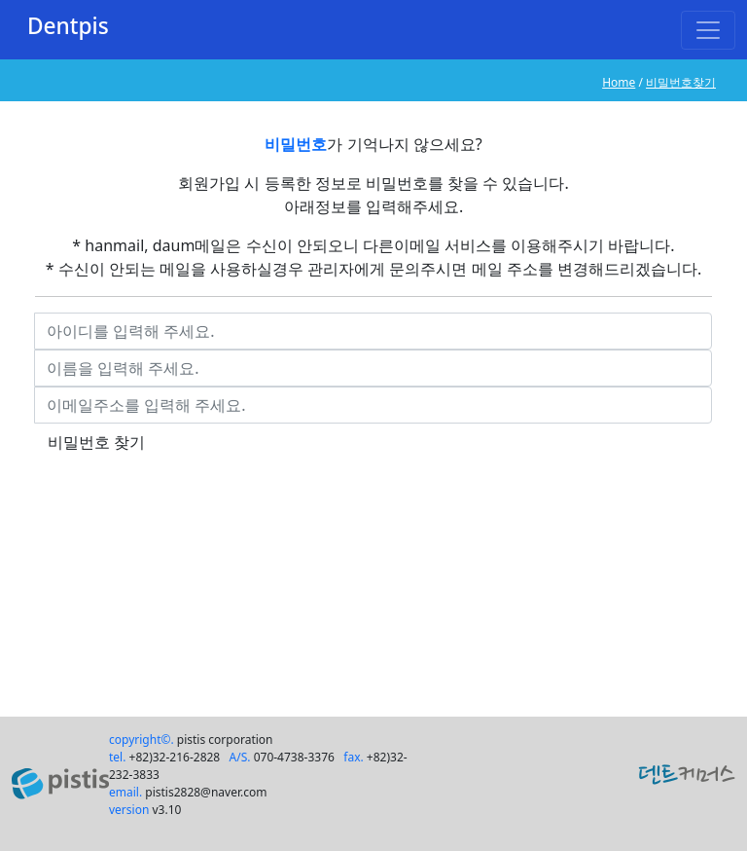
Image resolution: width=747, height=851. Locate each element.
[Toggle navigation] (708, 30)
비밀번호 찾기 (96, 442)
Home (618, 82)
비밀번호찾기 (681, 82)
